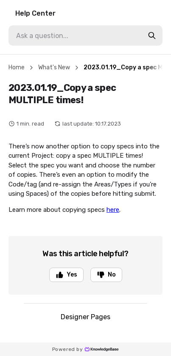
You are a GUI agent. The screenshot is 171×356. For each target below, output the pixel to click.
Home (16, 67)
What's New (54, 67)
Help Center (35, 13)
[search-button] (152, 35)
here (113, 210)
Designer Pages (85, 317)
